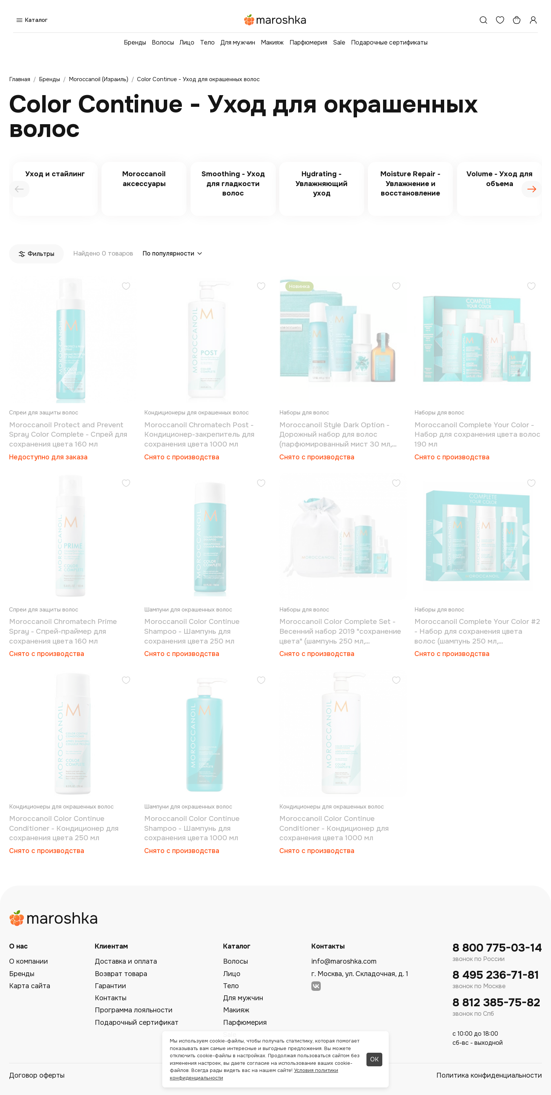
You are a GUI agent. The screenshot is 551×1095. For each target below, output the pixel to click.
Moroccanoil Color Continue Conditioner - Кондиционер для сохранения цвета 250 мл (64, 828)
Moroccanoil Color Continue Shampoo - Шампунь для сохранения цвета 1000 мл (192, 828)
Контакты (110, 998)
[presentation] (19, 189)
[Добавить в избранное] (126, 287)
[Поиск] (483, 20)
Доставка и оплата (126, 961)
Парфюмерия (308, 42)
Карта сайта (29, 986)
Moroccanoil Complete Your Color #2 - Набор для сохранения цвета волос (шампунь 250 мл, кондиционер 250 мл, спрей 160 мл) (477, 631)
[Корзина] (516, 20)
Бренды (135, 42)
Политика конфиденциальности (489, 1075)
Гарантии (110, 986)
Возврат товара (121, 974)
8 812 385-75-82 (496, 1002)
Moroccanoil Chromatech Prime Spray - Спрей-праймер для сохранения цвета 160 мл (63, 631)
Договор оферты (37, 1075)
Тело (207, 42)
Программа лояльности (133, 1010)
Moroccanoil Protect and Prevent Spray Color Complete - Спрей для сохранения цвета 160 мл (68, 434)
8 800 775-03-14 (497, 948)
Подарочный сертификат (137, 1022)
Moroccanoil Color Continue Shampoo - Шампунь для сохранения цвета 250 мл (192, 631)
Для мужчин (237, 42)
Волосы (163, 42)
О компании (28, 961)
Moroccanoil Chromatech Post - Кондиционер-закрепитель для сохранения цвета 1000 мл (199, 434)
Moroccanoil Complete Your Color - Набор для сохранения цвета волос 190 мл (477, 434)
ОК (374, 1059)
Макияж (272, 42)
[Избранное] (500, 20)
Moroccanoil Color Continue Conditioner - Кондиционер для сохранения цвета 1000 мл (334, 828)
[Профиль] (533, 20)
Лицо (187, 42)
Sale (339, 42)
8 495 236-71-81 (495, 975)
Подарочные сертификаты (389, 42)
